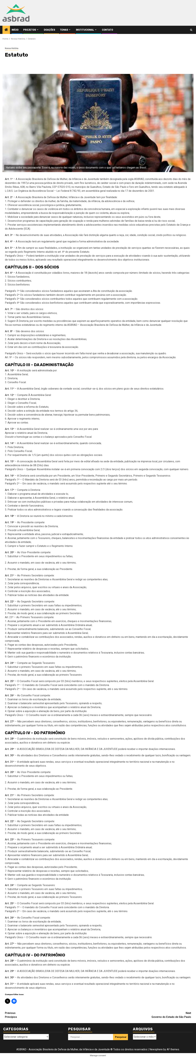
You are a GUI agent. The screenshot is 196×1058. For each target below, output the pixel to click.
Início (15, 30)
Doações (49, 30)
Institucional (85, 30)
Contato (107, 30)
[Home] (6, 30)
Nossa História (11, 48)
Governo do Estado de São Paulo (144, 1015)
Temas (64, 30)
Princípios (51, 1015)
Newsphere (156, 1049)
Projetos (29, 30)
